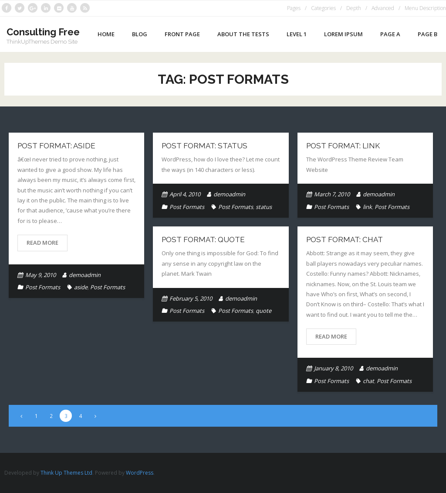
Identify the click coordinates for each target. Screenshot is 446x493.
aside (81, 287)
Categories (323, 8)
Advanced (383, 8)
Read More (42, 242)
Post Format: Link (343, 145)
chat (368, 381)
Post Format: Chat (344, 239)
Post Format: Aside (56, 145)
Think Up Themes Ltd (66, 472)
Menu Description (425, 8)
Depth (353, 8)
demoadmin (85, 275)
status (264, 207)
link (367, 207)
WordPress (139, 472)
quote (263, 311)
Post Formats (42, 287)
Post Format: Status (204, 145)
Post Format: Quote (203, 239)
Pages (294, 8)
